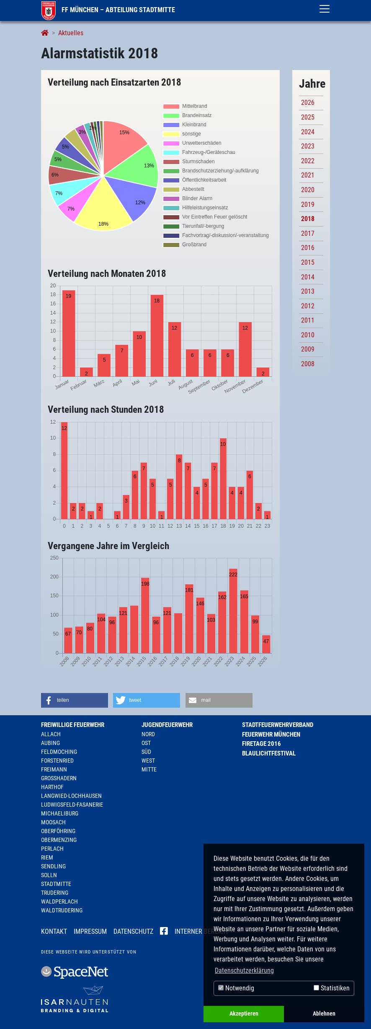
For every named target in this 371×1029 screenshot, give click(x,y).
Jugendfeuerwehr (167, 725)
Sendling (53, 866)
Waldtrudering (61, 910)
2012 (307, 306)
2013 (307, 291)
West (148, 760)
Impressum (90, 931)
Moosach (53, 822)
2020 (307, 190)
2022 (307, 161)
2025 (307, 117)
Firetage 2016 (261, 744)
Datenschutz (133, 931)
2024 (307, 132)
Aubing (50, 743)
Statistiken (332, 988)
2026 (307, 103)
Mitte (149, 769)
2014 (307, 277)
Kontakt (54, 931)
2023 (307, 146)
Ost (146, 743)
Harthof (52, 787)
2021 (307, 175)
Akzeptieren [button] (243, 1013)
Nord (148, 734)
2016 (307, 248)
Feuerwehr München (271, 734)
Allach (51, 734)
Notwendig (236, 988)
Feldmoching (59, 751)
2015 (307, 262)
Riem (47, 857)
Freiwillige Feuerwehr (72, 725)
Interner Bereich (201, 931)
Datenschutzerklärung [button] (244, 970)
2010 (307, 335)
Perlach (52, 848)
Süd (146, 751)
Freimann (54, 769)
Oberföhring (58, 831)
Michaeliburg (59, 813)
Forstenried (57, 760)
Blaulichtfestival (269, 753)
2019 (307, 204)
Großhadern (59, 778)
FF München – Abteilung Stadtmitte (108, 10)
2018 (307, 219)
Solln (49, 875)
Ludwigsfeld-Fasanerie (72, 804)
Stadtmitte (56, 884)
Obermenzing (59, 839)
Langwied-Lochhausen (71, 795)
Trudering (54, 892)
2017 (307, 233)
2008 (307, 364)
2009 (307, 349)
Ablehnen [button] (324, 1013)
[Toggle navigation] (324, 8)
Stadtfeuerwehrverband (277, 725)
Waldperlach (59, 901)
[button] (74, 700)
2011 (307, 320)
